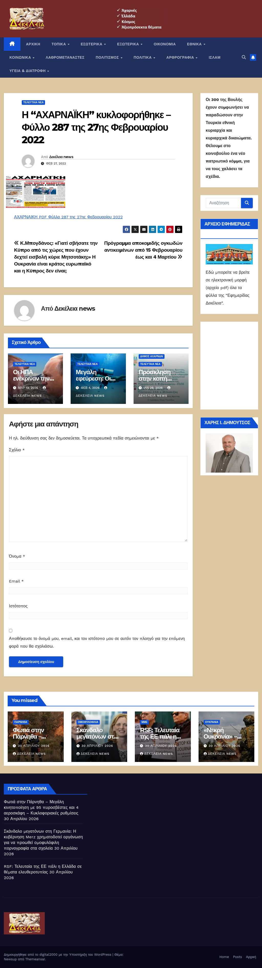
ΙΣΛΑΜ (215, 57)
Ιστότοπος (18, 606)
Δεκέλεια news (61, 157)
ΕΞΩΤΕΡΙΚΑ (128, 44)
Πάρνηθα (20, 722)
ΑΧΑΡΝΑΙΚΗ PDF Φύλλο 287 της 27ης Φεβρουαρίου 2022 (68, 217)
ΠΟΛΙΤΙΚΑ (143, 57)
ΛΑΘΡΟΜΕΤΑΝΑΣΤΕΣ (65, 57)
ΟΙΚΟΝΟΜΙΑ (165, 44)
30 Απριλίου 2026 (34, 746)
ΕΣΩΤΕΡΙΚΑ (92, 44)
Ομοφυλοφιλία (88, 722)
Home (224, 957)
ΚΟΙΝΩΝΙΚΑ (20, 57)
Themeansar (35, 959)
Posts (237, 957)
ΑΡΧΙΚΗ (33, 44)
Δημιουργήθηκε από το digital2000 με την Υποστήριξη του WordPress (58, 954)
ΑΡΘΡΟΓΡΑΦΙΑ (180, 57)
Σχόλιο (17, 449)
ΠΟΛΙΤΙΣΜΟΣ (108, 57)
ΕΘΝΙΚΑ (195, 44)
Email (16, 581)
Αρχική (251, 957)
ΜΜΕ (144, 722)
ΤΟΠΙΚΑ (59, 44)
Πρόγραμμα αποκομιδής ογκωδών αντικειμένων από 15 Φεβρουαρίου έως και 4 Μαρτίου (143, 250)
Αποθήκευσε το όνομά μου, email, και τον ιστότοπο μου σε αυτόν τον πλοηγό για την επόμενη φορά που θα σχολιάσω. (97, 642)
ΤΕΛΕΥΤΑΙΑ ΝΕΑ (33, 102)
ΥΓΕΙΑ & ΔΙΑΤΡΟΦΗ (28, 70)
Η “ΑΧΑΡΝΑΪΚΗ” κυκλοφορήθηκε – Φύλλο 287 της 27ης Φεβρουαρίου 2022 (96, 127)
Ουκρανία (212, 722)
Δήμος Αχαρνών (151, 356)
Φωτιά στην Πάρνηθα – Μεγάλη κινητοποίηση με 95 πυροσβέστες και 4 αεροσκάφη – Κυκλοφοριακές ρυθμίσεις (41, 807)
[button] (244, 57)
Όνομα (17, 556)
